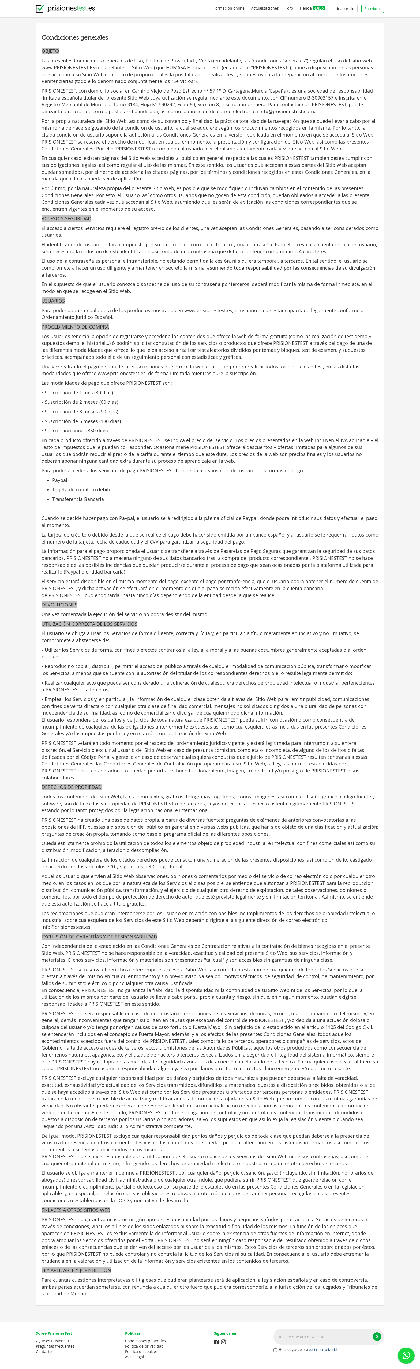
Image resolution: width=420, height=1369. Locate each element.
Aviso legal (134, 1356)
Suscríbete (373, 8)
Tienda (312, 8)
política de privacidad (324, 1350)
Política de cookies (141, 1351)
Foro (289, 8)
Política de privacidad (144, 1346)
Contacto (44, 1351)
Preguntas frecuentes (55, 1346)
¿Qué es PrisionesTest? (56, 1340)
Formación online (229, 8)
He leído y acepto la (306, 1350)
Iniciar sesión (344, 8)
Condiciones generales (145, 1340)
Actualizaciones (265, 8)
